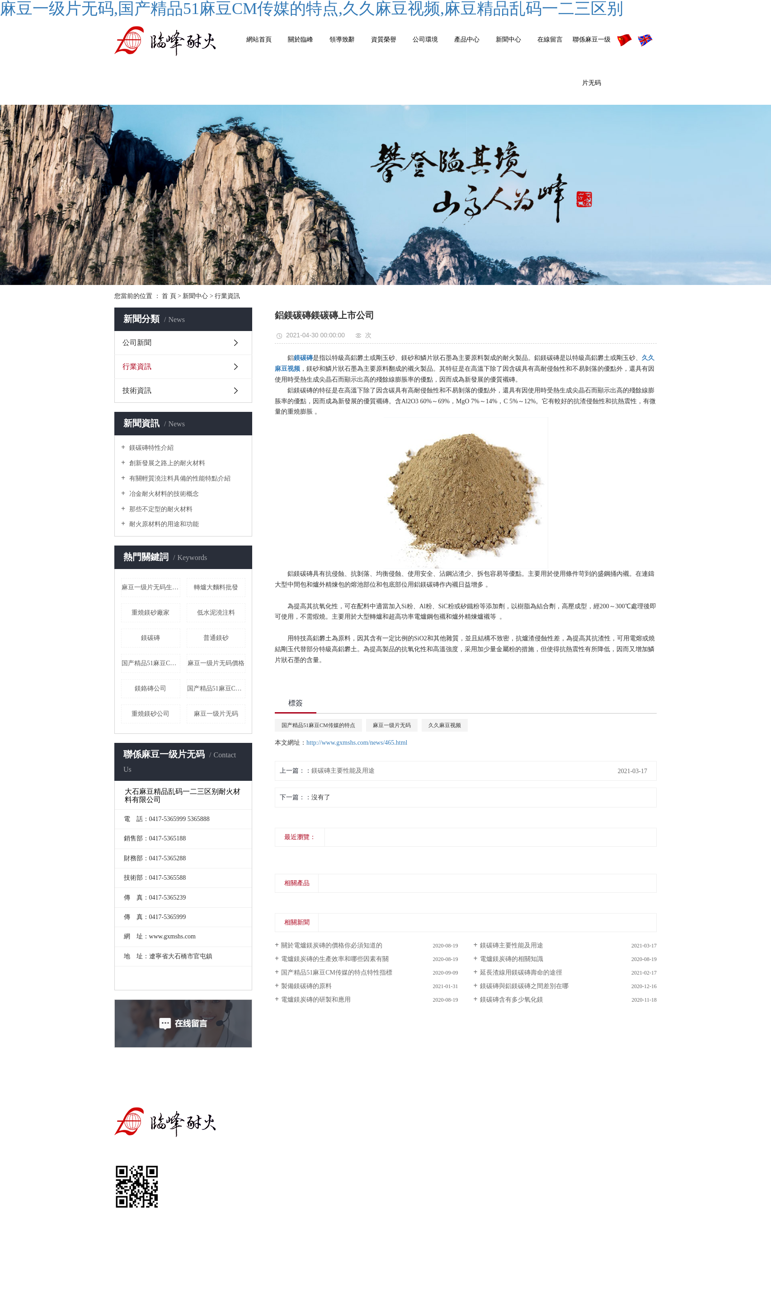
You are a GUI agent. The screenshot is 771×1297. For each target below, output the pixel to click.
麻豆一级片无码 (216, 713)
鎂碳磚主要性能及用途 (343, 770)
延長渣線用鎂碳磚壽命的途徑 (521, 972)
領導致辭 (342, 39)
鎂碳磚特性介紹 (150, 447)
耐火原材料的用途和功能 (163, 524)
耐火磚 (498, 1138)
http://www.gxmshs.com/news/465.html (356, 742)
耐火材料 (495, 1159)
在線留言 (550, 39)
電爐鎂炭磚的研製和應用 (316, 999)
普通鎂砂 (216, 638)
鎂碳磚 (150, 638)
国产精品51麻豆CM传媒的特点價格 (151, 663)
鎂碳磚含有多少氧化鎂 (511, 999)
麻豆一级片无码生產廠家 (151, 587)
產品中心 (467, 39)
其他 (501, 1179)
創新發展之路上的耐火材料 (166, 463)
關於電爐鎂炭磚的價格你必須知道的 (331, 945)
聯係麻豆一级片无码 (592, 61)
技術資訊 (136, 390)
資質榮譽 (383, 39)
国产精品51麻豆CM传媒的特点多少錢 (216, 688)
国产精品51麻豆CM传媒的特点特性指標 (336, 972)
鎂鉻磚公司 (150, 688)
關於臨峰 (300, 39)
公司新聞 (136, 342)
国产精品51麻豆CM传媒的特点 (318, 725)
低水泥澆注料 (216, 612)
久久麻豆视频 (444, 725)
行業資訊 (227, 296)
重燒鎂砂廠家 (150, 612)
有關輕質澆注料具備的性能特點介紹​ (178, 478)
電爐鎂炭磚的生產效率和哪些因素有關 (335, 959)
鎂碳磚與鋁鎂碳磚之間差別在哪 (524, 986)
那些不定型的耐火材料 (160, 509)
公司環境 (425, 39)
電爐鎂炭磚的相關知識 (511, 959)
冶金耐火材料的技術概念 (163, 493)
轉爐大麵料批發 (216, 587)
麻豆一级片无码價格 (216, 663)
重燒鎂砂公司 (150, 713)
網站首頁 (259, 39)
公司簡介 (413, 1138)
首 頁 (169, 296)
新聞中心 (508, 39)
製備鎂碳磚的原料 (306, 986)
